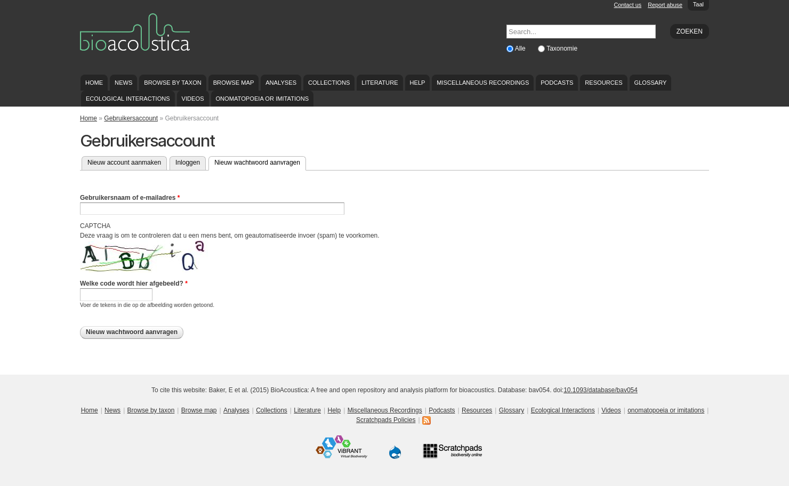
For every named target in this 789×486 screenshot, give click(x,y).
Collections (329, 82)
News (123, 82)
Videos (193, 98)
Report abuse (665, 5)
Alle (521, 48)
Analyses (280, 82)
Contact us (628, 5)
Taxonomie (561, 48)
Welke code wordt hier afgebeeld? (134, 283)
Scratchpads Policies (385, 420)
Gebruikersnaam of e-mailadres (130, 197)
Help (417, 82)
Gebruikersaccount (131, 118)
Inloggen (187, 162)
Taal (698, 4)
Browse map (233, 82)
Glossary (650, 82)
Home (94, 82)
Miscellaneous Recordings (483, 82)
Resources (603, 82)
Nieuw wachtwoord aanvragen (260, 161)
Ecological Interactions (128, 98)
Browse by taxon (173, 82)
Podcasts (557, 82)
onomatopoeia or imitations (262, 98)
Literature (379, 82)
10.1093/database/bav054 (600, 390)
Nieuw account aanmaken (124, 162)
